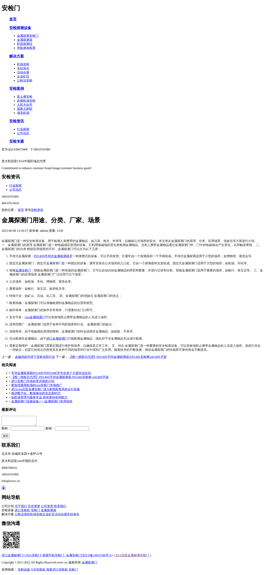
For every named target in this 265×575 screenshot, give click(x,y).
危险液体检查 (26, 48)
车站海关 (23, 68)
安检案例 (16, 88)
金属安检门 (23, 270)
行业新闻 (23, 129)
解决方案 (16, 56)
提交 (5, 437)
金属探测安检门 (28, 35)
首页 (13, 19)
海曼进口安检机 (57, 571)
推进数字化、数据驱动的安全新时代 (36, 393)
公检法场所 (22, 516)
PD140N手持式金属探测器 (51, 256)
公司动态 (23, 133)
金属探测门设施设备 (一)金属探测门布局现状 (42, 401)
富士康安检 (24, 96)
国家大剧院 (24, 108)
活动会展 (23, 72)
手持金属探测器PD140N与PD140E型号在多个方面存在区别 (51, 373)
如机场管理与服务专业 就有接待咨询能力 (39, 397)
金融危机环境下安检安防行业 (35, 356)
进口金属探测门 (57, 338)
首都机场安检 (26, 100)
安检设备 (24, 571)
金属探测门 (89, 564)
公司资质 (47, 508)
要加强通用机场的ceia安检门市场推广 (36, 385)
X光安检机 (38, 571)
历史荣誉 (34, 508)
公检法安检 (24, 80)
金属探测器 (24, 39)
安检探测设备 (20, 28)
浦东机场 (23, 112)
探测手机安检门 (53, 557)
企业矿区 (23, 76)
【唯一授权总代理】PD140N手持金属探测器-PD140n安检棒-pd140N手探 (117, 356)
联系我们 (60, 508)
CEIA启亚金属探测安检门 (131, 557)
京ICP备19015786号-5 (96, 557)
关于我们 (21, 508)
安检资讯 (16, 121)
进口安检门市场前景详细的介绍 (32, 381)
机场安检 (23, 64)
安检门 (35, 512)
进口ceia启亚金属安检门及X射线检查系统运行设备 (45, 389)
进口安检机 (22, 512)
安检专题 (16, 141)
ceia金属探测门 (35, 317)
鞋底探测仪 (24, 43)
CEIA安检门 (32, 557)
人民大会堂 (24, 104)
